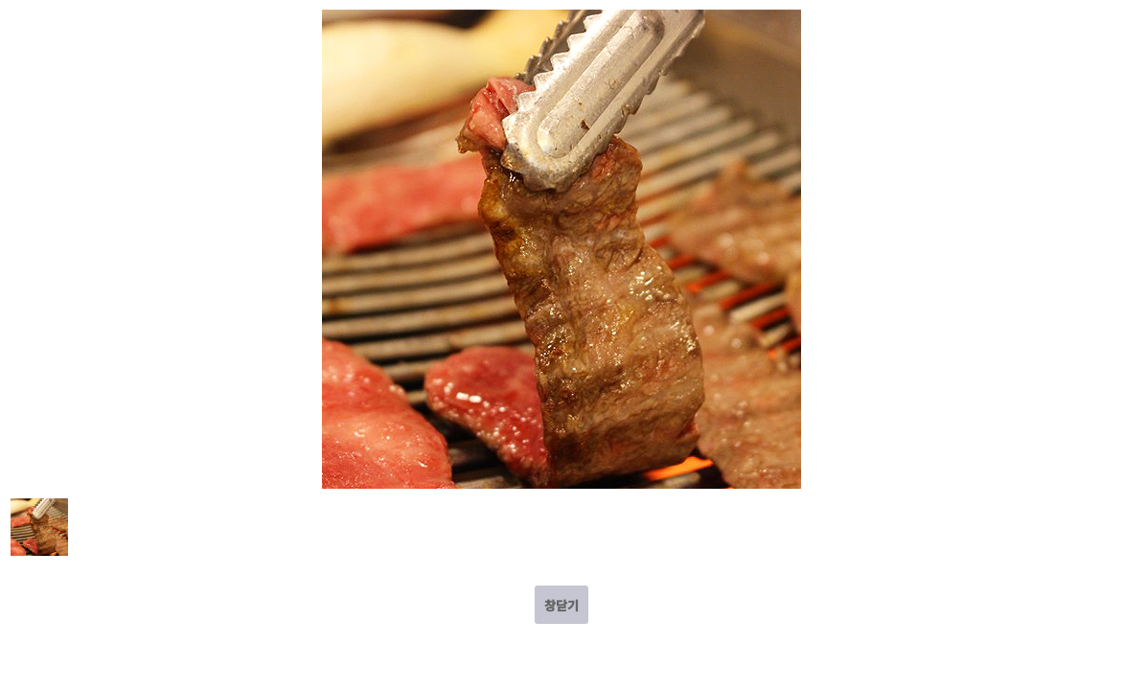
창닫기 (561, 605)
